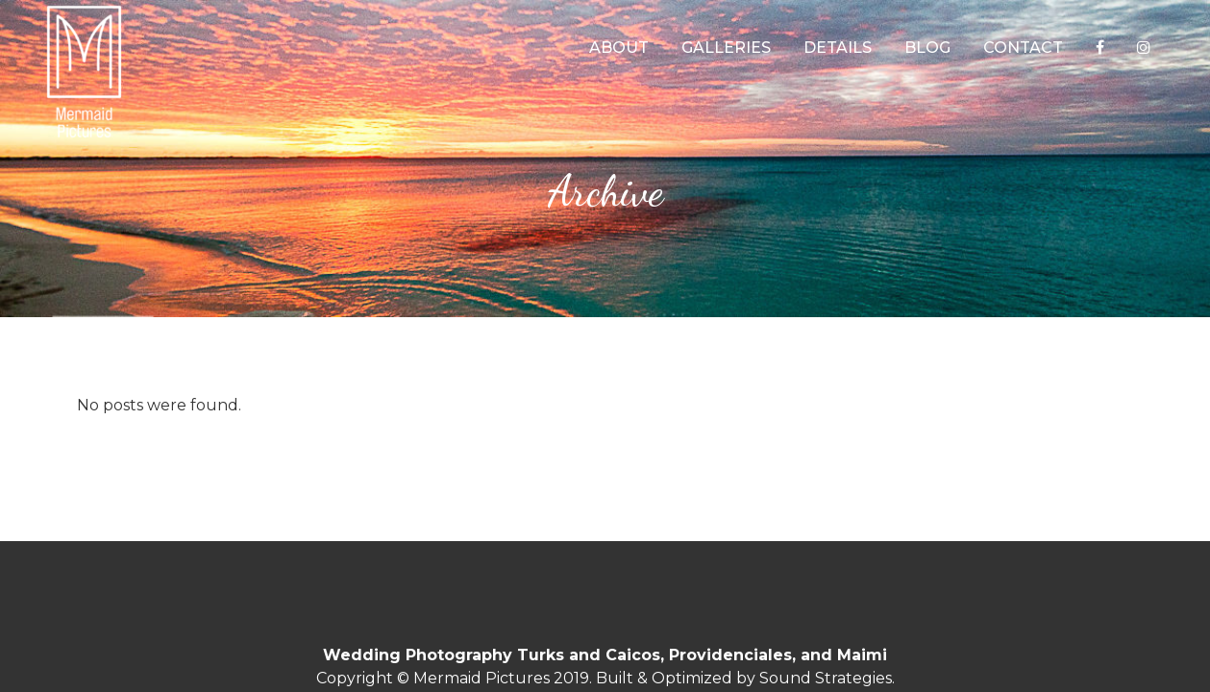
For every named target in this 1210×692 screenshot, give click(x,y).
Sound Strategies (825, 678)
